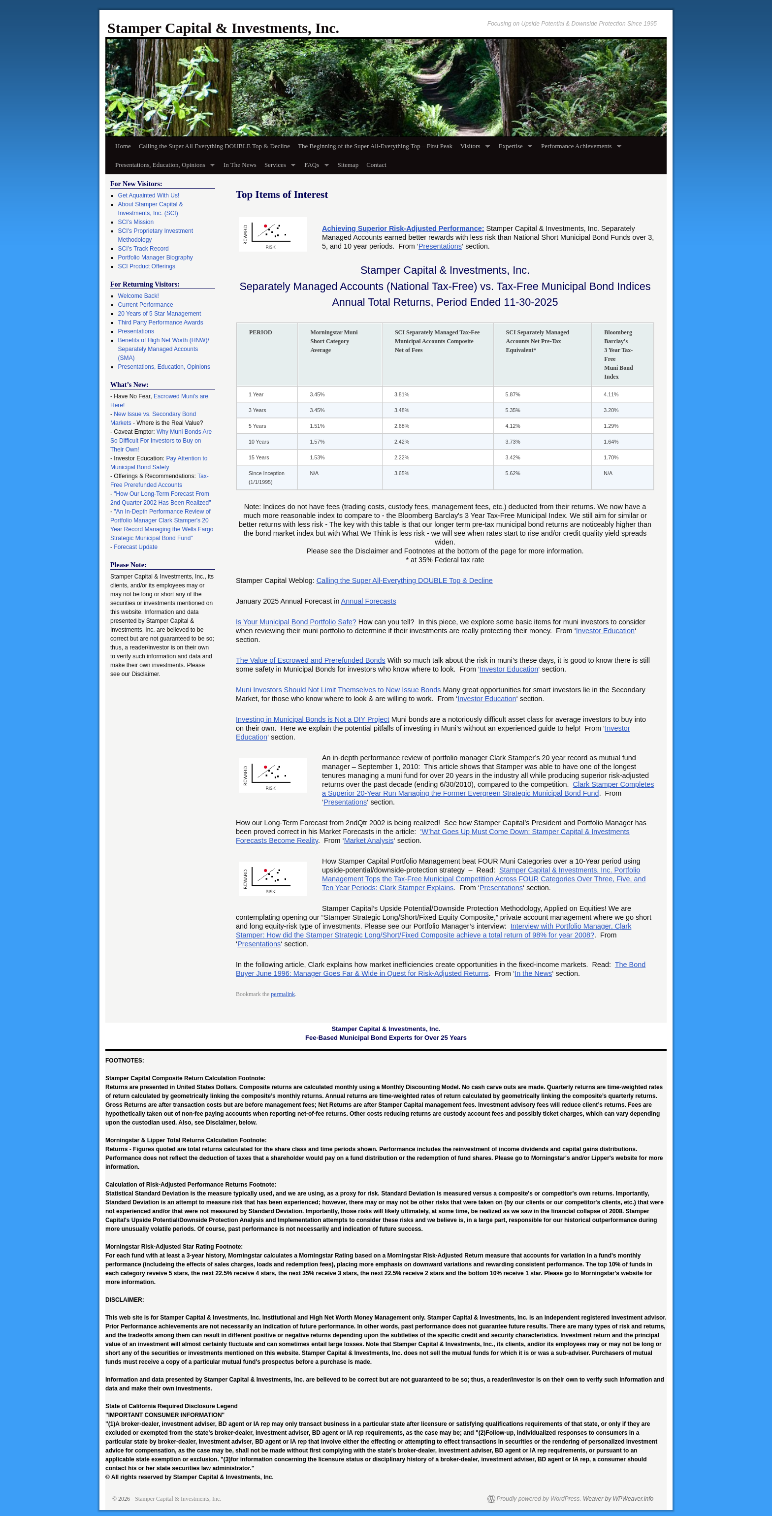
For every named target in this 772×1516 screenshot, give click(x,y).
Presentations (440, 246)
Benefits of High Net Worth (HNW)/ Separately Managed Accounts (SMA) (163, 349)
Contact (376, 164)
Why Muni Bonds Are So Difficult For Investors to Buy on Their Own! (161, 440)
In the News (533, 973)
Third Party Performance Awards (160, 322)
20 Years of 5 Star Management (159, 313)
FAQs (314, 167)
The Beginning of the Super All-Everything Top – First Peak (375, 146)
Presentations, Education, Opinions (163, 167)
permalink (283, 994)
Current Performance (145, 304)
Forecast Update (136, 547)
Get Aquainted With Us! (149, 195)
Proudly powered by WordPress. (539, 1498)
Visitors (473, 149)
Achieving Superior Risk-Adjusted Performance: (403, 228)
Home (123, 146)
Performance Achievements (579, 149)
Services (277, 167)
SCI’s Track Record (143, 248)
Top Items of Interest (282, 194)
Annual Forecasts (368, 601)
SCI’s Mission (136, 222)
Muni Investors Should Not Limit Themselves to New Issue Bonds (338, 690)
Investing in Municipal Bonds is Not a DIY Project (312, 719)
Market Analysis (369, 840)
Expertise (513, 149)
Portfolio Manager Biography (155, 257)
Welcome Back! (138, 295)
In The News (240, 164)
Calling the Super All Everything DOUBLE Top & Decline (214, 146)
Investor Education (605, 631)
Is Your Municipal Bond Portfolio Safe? (296, 622)
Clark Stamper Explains (416, 888)
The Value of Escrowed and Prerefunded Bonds (311, 660)
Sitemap (348, 164)
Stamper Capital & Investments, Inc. (223, 28)
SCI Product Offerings (147, 266)
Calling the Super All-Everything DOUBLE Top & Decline (405, 580)
